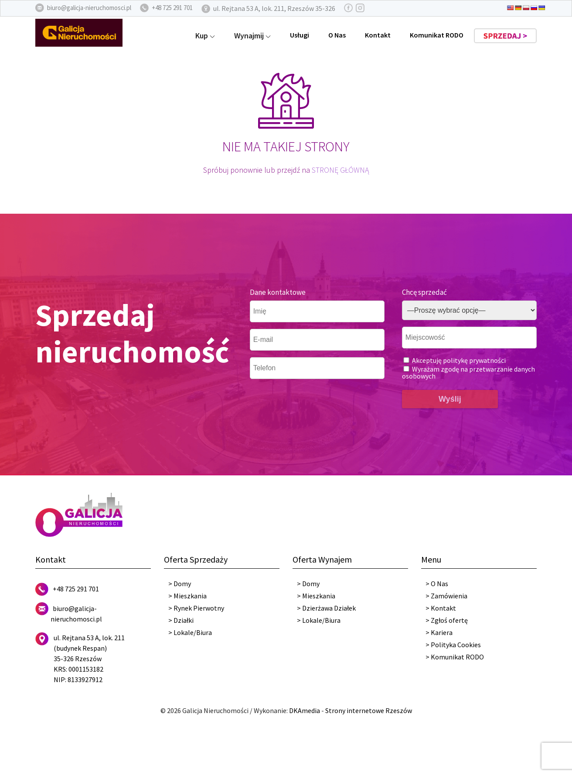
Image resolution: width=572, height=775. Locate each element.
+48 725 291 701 (76, 588)
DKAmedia (304, 710)
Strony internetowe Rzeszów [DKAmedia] (368, 710)
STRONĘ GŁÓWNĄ (340, 170)
